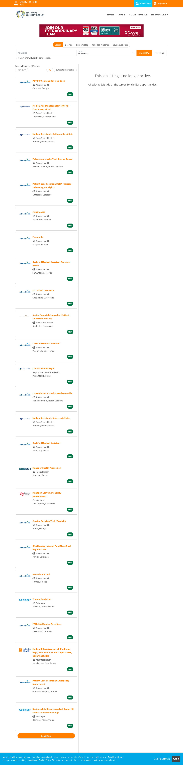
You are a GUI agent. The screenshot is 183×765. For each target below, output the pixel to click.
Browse (68, 44)
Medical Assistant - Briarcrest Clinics (51, 418)
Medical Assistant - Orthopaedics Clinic (52, 134)
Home (111, 14)
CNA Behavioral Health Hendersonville (52, 393)
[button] (159, 53)
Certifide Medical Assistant (46, 343)
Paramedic (37, 237)
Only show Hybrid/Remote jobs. (35, 57)
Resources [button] (158, 14)
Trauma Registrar (41, 599)
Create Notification (65, 70)
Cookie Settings (162, 759)
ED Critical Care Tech (43, 290)
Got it (176, 759)
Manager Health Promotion (46, 467)
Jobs (122, 14)
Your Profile (138, 14)
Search (58, 44)
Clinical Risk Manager (43, 368)
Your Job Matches (100, 44)
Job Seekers (143, 3)
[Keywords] (46, 53)
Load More (46, 735)
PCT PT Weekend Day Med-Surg (48, 80)
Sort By (21, 70)
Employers (160, 3)
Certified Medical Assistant (46, 442)
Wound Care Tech (41, 574)
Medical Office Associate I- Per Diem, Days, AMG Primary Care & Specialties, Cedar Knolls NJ (52, 652)
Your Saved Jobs (120, 44)
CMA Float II (38, 212)
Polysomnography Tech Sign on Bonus (52, 158)
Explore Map (82, 44)
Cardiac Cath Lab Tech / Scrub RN (49, 521)
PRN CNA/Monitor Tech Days (46, 624)
